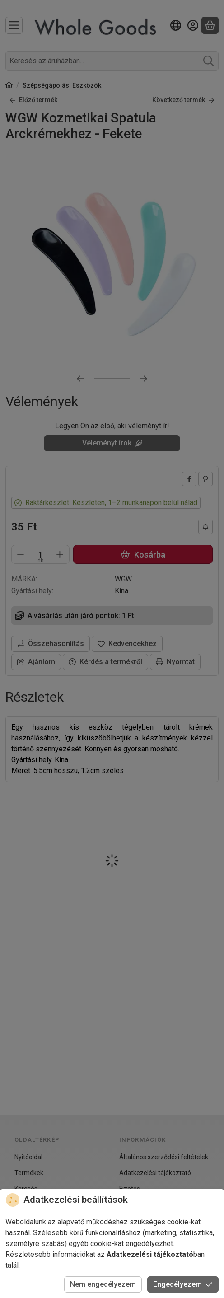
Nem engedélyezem (103, 1284)
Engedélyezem (183, 1284)
